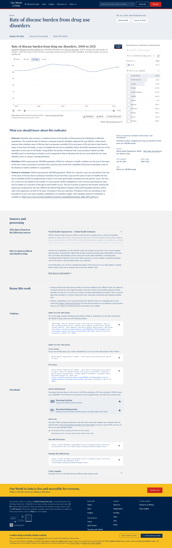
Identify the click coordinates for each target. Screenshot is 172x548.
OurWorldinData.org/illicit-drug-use (23, 118)
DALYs (134, 141)
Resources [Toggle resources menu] (62, 4)
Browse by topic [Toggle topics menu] (32, 4)
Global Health (123, 20)
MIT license (16, 514)
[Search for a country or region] (143, 50)
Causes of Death (140, 20)
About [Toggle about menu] (73, 4)
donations (41, 538)
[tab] (17, 59)
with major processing (151, 151)
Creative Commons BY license (69, 303)
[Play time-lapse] (13, 111)
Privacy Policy (74, 543)
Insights (51, 4)
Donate (155, 4)
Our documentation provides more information (77, 428)
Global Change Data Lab (43, 506)
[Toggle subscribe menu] (142, 4)
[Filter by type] (143, 71)
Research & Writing (146, 509)
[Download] (88, 117)
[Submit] (132, 4)
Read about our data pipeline (59, 273)
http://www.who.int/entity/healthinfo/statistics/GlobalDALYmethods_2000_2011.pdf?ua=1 (60, 197)
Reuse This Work (60, 36)
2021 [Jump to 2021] (119, 110)
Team (115, 522)
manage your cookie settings (91, 543)
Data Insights (144, 513)
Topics (89, 509)
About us (116, 509)
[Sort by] (141, 56)
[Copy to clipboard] (117, 325)
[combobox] (117, 4)
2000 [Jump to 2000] (19, 110)
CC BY (37, 118)
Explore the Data (17, 36)
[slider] (25, 110)
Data (44, 4)
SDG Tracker (92, 530)
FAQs (32, 516)
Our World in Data (16, 4)
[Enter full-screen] (113, 117)
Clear (158, 61)
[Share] (100, 117)
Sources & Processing (39, 36)
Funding (116, 517)
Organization (118, 513)
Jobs (115, 525)
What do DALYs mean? (113, 122)
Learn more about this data (54, 115)
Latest (89, 526)
